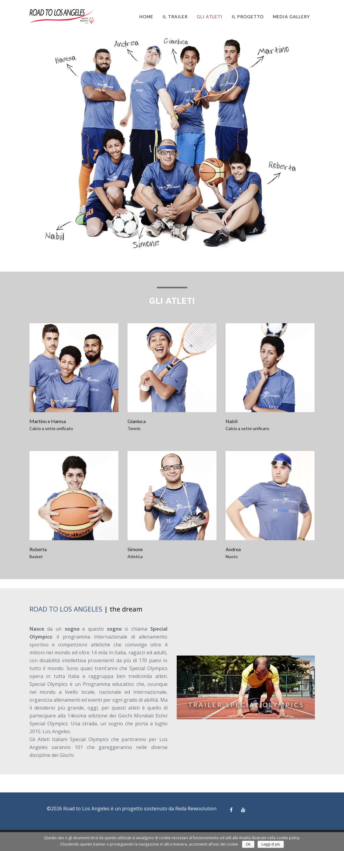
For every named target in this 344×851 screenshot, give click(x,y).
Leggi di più (270, 844)
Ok (248, 844)
